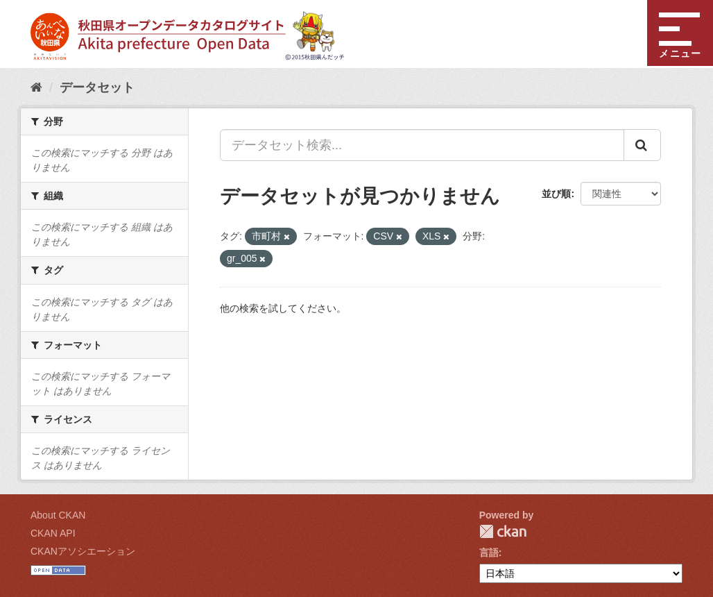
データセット (97, 87)
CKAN (502, 531)
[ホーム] (36, 87)
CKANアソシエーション (83, 551)
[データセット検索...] (422, 145)
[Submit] (642, 145)
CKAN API (53, 533)
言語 (489, 552)
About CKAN (58, 515)
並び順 (556, 193)
